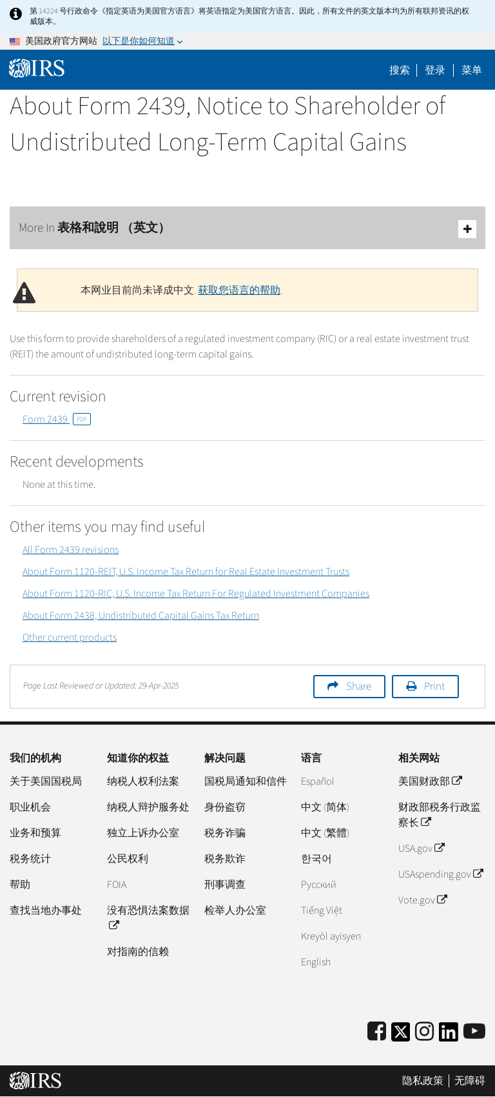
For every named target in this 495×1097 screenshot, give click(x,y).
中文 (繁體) (325, 833)
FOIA (116, 885)
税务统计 (30, 859)
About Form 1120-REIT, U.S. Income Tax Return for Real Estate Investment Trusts (186, 572)
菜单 (471, 70)
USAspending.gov (440, 874)
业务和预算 (35, 833)
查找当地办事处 (46, 910)
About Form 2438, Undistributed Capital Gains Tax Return (141, 616)
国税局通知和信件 (245, 781)
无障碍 (469, 1080)
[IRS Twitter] (401, 1036)
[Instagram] (424, 1032)
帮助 (20, 885)
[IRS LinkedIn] (448, 1036)
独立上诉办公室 (143, 833)
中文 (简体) (325, 807)
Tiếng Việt (321, 910)
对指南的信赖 (138, 952)
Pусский (318, 885)
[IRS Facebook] (376, 1032)
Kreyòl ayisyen (331, 936)
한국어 (316, 859)
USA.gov (421, 848)
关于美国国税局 (46, 781)
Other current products (70, 637)
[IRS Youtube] (474, 1032)
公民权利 (127, 859)
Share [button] (358, 686)
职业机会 (30, 807)
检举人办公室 (235, 910)
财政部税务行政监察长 (439, 815)
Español (318, 781)
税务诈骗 (225, 833)
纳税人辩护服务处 (148, 807)
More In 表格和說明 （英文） (247, 228)
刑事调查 (225, 885)
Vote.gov (422, 900)
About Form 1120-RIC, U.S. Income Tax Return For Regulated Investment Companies (196, 594)
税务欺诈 (225, 859)
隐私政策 (422, 1080)
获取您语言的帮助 (239, 290)
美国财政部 (429, 781)
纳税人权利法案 (143, 781)
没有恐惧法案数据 (148, 918)
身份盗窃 (225, 807)
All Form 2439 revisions (71, 550)
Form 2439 (57, 419)
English (316, 962)
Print (434, 686)
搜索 (399, 70)
